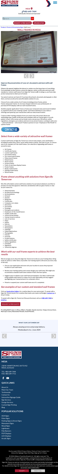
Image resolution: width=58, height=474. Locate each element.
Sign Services (6, 400)
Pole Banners (6, 431)
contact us (50, 293)
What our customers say (29, 322)
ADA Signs (5, 416)
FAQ (19, 451)
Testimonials (6, 392)
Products (3, 27)
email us (4, 300)
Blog (3, 407)
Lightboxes (5, 428)
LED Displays (6, 436)
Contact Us (5, 395)
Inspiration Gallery (13, 291)
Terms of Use (36, 451)
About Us (4, 387)
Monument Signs (7, 423)
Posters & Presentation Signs (15, 27)
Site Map (31, 453)
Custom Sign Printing (9, 405)
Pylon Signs (5, 418)
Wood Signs (5, 426)
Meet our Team (7, 390)
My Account (13, 451)
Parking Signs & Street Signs (11, 421)
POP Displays (6, 433)
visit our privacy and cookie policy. (39, 466)
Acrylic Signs (6, 438)
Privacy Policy (26, 451)
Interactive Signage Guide (10, 397)
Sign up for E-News (41, 453)
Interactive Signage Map (19, 453)
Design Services (7, 402)
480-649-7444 (29, 11)
